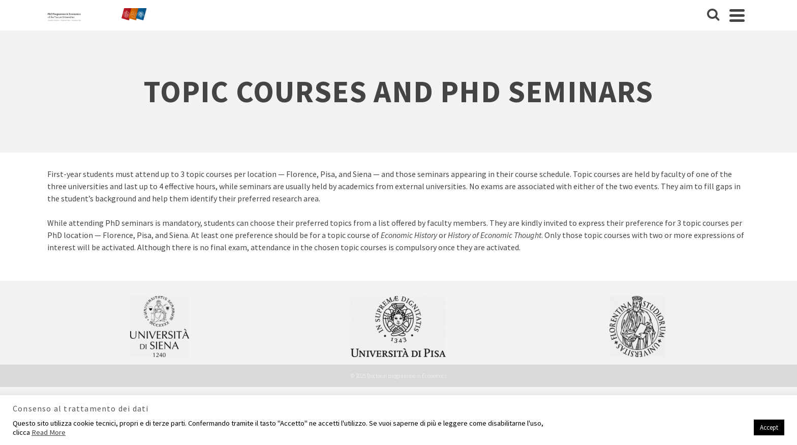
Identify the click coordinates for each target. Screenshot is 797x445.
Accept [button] (769, 427)
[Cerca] (713, 15)
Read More (49, 432)
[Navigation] (737, 15)
